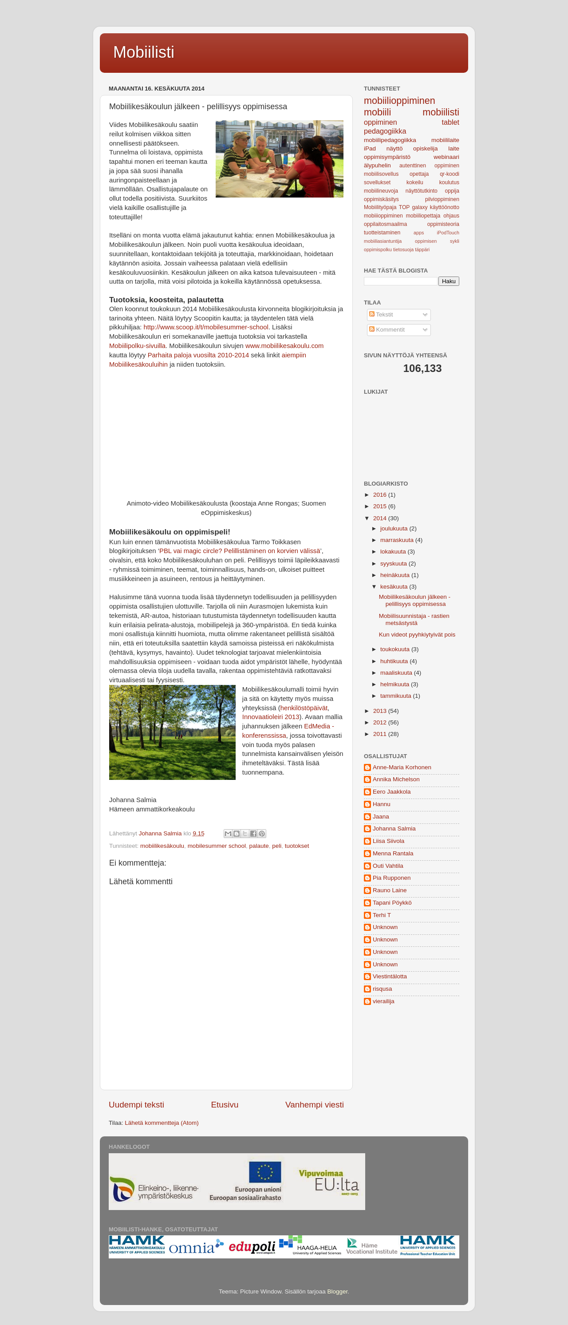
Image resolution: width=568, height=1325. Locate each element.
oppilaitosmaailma (385, 224)
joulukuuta (394, 528)
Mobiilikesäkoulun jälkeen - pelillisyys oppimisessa (414, 600)
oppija (452, 191)
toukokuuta (395, 649)
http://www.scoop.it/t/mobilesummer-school (206, 327)
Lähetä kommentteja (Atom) (162, 1122)
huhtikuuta (395, 661)
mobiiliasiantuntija (383, 241)
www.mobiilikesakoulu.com (284, 345)
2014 (380, 518)
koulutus (449, 182)
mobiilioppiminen (399, 100)
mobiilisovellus (381, 174)
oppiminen (380, 122)
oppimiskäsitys (381, 199)
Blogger (337, 1291)
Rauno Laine (390, 890)
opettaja (419, 174)
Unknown (385, 927)
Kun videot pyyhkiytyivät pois (417, 634)
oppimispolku (378, 249)
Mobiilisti (143, 52)
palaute (258, 845)
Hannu (381, 804)
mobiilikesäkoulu (162, 845)
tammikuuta (396, 695)
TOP (404, 207)
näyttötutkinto (422, 191)
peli (276, 845)
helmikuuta (395, 684)
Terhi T (382, 915)
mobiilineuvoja (381, 191)
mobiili (377, 112)
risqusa (382, 988)
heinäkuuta (395, 575)
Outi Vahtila (388, 865)
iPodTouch (448, 232)
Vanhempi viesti (314, 1104)
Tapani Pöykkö (392, 902)
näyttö (395, 148)
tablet (450, 122)
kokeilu (414, 182)
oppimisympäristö (387, 157)
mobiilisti (440, 112)
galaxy (420, 207)
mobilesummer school (217, 845)
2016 (380, 494)
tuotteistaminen (382, 232)
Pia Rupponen (392, 877)
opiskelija (425, 148)
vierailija (383, 1001)
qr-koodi (449, 174)
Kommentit (387, 329)
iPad (370, 148)
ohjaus (451, 216)
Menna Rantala (393, 853)
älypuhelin (377, 165)
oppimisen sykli (437, 241)
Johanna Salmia (394, 828)
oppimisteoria (443, 224)
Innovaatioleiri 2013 (271, 716)
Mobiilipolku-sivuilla (137, 345)
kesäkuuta (394, 586)
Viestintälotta (390, 976)
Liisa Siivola (388, 841)
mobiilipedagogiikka (390, 140)
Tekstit (381, 314)
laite (453, 148)
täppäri (422, 249)
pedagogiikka (385, 131)
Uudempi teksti (136, 1104)
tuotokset (297, 845)
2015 (380, 506)
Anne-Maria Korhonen (402, 767)
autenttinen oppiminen (429, 165)
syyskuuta (394, 563)
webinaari (446, 157)
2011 (380, 734)
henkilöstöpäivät (303, 708)
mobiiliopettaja (423, 216)
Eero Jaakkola (392, 791)
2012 (380, 722)
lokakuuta (394, 551)
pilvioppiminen (442, 199)
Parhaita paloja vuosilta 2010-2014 (198, 355)
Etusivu (225, 1104)
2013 (380, 711)
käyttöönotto (444, 207)
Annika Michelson (396, 779)
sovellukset (377, 182)
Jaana (381, 816)
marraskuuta (397, 540)
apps (419, 232)
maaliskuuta (397, 672)
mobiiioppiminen (383, 216)
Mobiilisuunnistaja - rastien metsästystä (414, 619)
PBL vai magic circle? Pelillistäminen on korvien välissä (239, 550)
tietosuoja (403, 249)
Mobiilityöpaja (380, 207)
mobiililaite (445, 140)
